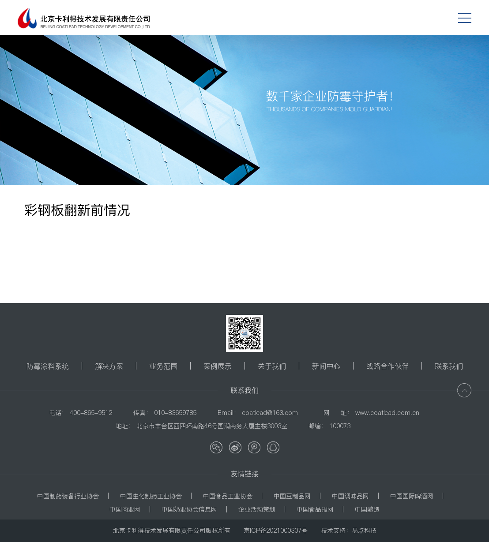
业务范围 (163, 366)
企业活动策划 (256, 509)
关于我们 (272, 366)
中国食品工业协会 (227, 496)
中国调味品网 (350, 496)
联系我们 (449, 366)
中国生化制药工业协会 (151, 496)
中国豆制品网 (292, 496)
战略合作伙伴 (387, 366)
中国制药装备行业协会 (68, 496)
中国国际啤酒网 (411, 496)
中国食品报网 (315, 509)
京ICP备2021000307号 (276, 530)
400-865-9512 (91, 412)
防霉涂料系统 (47, 366)
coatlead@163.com (270, 412)
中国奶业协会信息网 (189, 509)
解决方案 (109, 366)
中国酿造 (367, 509)
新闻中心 (326, 366)
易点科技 (364, 530)
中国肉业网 (124, 509)
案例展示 (217, 366)
